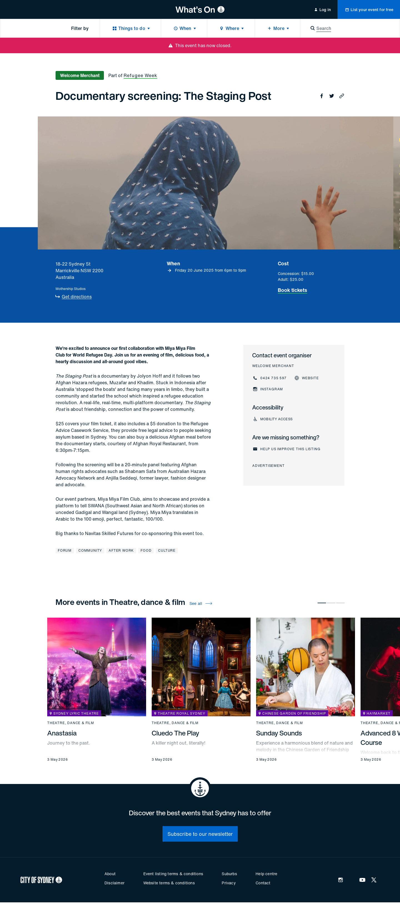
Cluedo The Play (175, 733)
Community (90, 550)
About (110, 874)
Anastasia (62, 733)
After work (121, 550)
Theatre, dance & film (70, 723)
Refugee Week (140, 75)
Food (146, 550)
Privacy (229, 883)
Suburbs (229, 874)
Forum (65, 550)
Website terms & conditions (169, 883)
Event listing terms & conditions (173, 874)
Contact (263, 883)
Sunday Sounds (279, 733)
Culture (167, 550)
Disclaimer (114, 883)
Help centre (266, 874)
